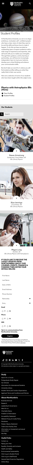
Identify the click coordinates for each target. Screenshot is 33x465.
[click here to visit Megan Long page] (16, 229)
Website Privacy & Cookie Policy (11, 419)
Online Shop (5, 462)
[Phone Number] (16, 294)
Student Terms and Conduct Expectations (14, 390)
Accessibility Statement (8, 416)
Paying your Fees (6, 443)
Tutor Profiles (8, 93)
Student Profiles (9, 95)
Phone (3, 315)
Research (4, 403)
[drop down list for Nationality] (16, 298)
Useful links (6, 438)
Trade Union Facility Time (9, 426)
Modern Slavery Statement (9, 424)
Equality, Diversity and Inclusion (11, 446)
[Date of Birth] (16, 285)
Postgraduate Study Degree (9, 380)
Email (3, 307)
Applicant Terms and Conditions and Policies (15, 393)
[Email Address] (16, 289)
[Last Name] (16, 280)
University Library (6, 388)
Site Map (4, 433)
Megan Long (16, 250)
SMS (2, 322)
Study (3, 375)
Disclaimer (4, 421)
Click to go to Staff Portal (9, 456)
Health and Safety (6, 449)
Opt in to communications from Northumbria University (12, 331)
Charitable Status (6, 411)
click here (23, 342)
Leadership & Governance (9, 406)
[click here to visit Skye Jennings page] (16, 182)
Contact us (4, 441)
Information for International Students (13, 385)
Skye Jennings (16, 203)
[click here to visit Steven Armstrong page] (16, 135)
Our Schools (5, 383)
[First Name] (16, 275)
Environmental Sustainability (10, 451)
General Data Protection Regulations (12, 459)
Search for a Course (7, 377)
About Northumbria (9, 398)
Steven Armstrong (16, 155)
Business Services (6, 400)
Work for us (4, 408)
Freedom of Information (8, 413)
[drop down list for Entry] (16, 303)
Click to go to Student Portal (10, 454)
